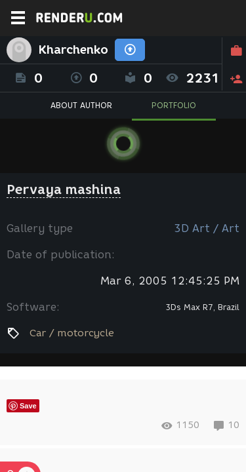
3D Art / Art (206, 228)
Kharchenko (73, 50)
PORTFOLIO (174, 105)
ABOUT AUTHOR (81, 105)
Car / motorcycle (72, 333)
